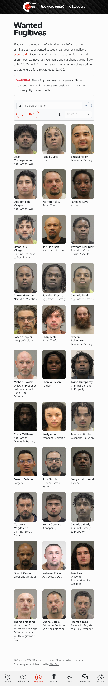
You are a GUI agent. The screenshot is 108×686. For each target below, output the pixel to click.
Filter (28, 114)
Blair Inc (54, 664)
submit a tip (21, 54)
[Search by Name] (52, 106)
